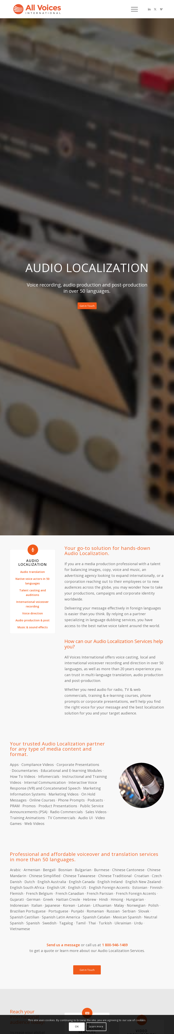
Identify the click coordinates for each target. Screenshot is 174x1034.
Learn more (96, 1026)
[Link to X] (155, 9)
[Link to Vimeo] (161, 9)
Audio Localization (32, 562)
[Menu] (132, 9)
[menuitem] (132, 9)
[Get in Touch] (87, 305)
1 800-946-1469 (115, 944)
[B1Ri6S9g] (37, 9)
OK (77, 1026)
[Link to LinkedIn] (149, 9)
